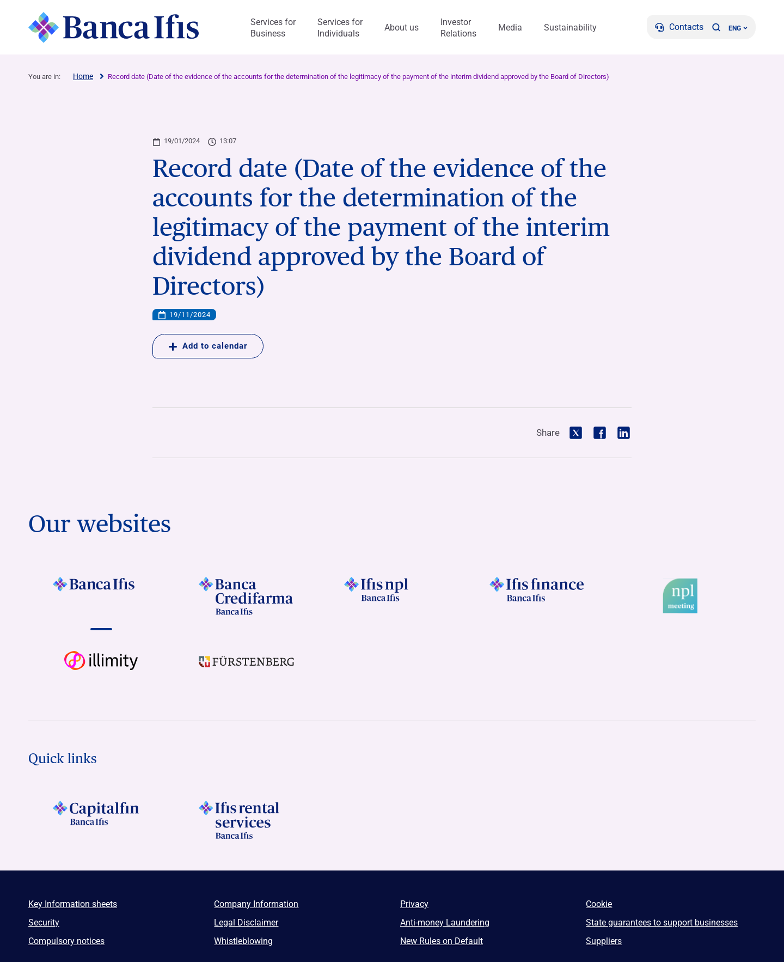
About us (401, 27)
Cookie (599, 904)
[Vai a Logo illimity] (101, 670)
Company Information (256, 904)
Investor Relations (458, 28)
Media (510, 27)
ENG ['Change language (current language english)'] (738, 28)
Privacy (414, 904)
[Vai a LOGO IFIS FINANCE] (537, 596)
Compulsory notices (66, 941)
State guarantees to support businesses (662, 922)
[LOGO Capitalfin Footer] (101, 819)
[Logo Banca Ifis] (114, 27)
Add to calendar (208, 346)
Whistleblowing (243, 941)
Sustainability (570, 27)
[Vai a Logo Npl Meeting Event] (683, 596)
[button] (716, 27)
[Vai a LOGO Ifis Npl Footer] (391, 596)
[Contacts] (679, 27)
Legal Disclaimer (246, 922)
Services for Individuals (340, 28)
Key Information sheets (72, 904)
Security (43, 922)
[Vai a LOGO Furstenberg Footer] (246, 670)
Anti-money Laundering (444, 922)
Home (83, 76)
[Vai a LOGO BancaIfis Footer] (101, 596)
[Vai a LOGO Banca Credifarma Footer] (246, 596)
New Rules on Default (441, 941)
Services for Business (273, 28)
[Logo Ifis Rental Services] (246, 819)
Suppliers (604, 941)
